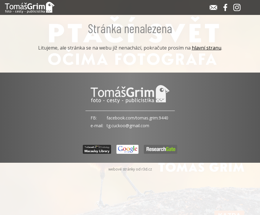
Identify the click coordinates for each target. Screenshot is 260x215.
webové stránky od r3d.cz (130, 169)
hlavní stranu (206, 47)
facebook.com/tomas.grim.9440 (137, 118)
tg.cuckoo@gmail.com (128, 125)
